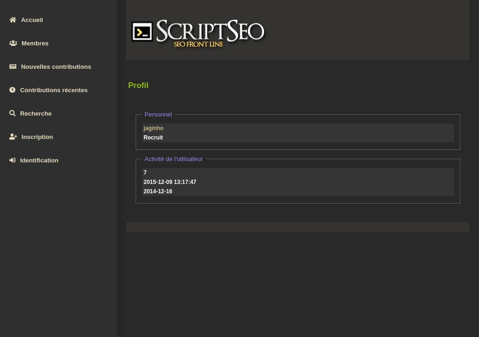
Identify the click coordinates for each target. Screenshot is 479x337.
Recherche (30, 113)
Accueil (26, 19)
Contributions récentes (48, 90)
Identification (33, 160)
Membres (29, 43)
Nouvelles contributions (50, 66)
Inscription (31, 136)
